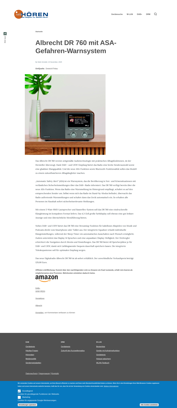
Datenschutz (32, 373)
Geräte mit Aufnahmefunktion (108, 351)
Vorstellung (39, 298)
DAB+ (37, 288)
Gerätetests (30, 347)
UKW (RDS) (40, 291)
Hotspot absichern (103, 359)
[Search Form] (155, 14)
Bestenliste (100, 347)
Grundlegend (27, 391)
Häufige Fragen (32, 351)
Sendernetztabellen (33, 363)
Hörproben (30, 355)
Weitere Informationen (111, 386)
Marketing (26, 397)
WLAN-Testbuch (102, 363)
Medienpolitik (31, 359)
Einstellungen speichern (27, 405)
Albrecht (38, 306)
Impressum (44, 373)
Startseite (39, 31)
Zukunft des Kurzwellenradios (73, 351)
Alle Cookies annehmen (149, 405)
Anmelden (39, 313)
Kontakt (55, 373)
